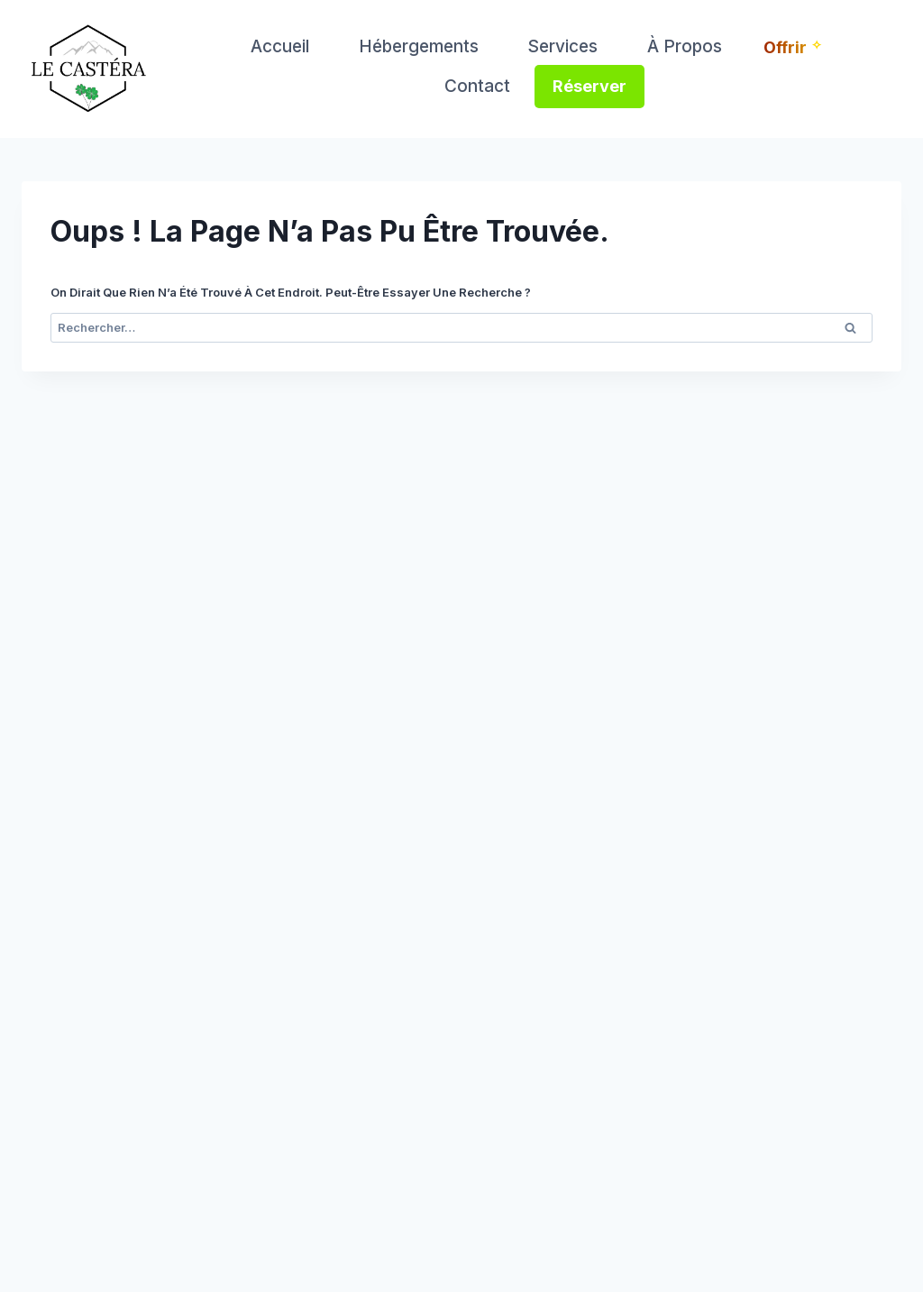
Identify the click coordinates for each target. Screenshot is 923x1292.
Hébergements (419, 46)
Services (562, 46)
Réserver (589, 86)
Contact (477, 86)
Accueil (280, 46)
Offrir (785, 47)
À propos (684, 46)
